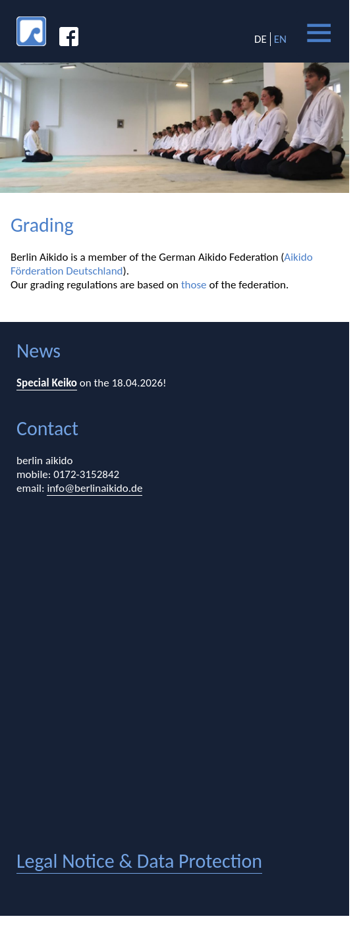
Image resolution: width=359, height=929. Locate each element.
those (194, 285)
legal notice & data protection (139, 861)
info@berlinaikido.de (94, 488)
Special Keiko (46, 383)
